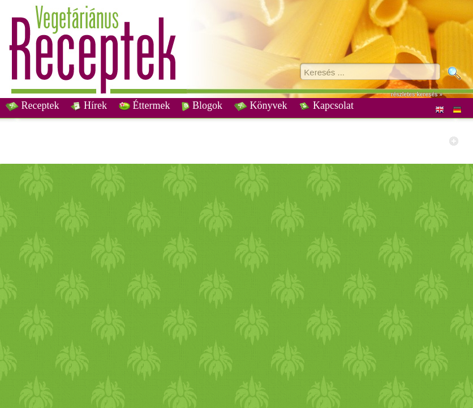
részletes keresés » (416, 94)
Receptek (32, 105)
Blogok (202, 105)
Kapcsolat (326, 105)
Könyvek (260, 105)
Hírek (88, 105)
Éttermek (144, 105)
